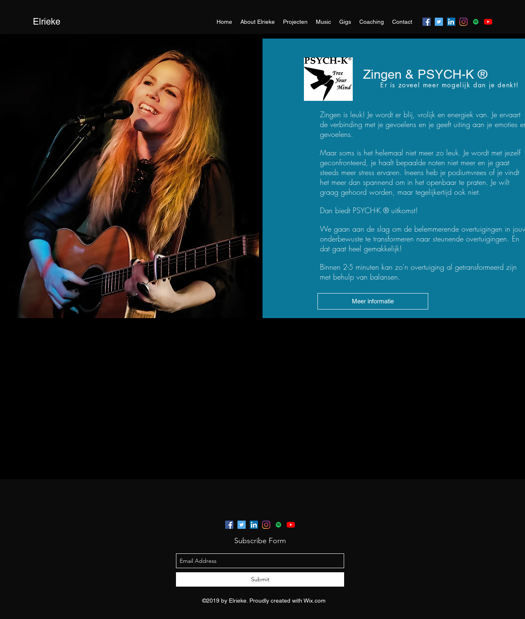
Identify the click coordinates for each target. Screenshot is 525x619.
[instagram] (463, 22)
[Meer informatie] (372, 301)
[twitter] (439, 22)
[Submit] (260, 579)
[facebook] (426, 22)
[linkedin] (451, 22)
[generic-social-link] (476, 22)
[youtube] (488, 22)
